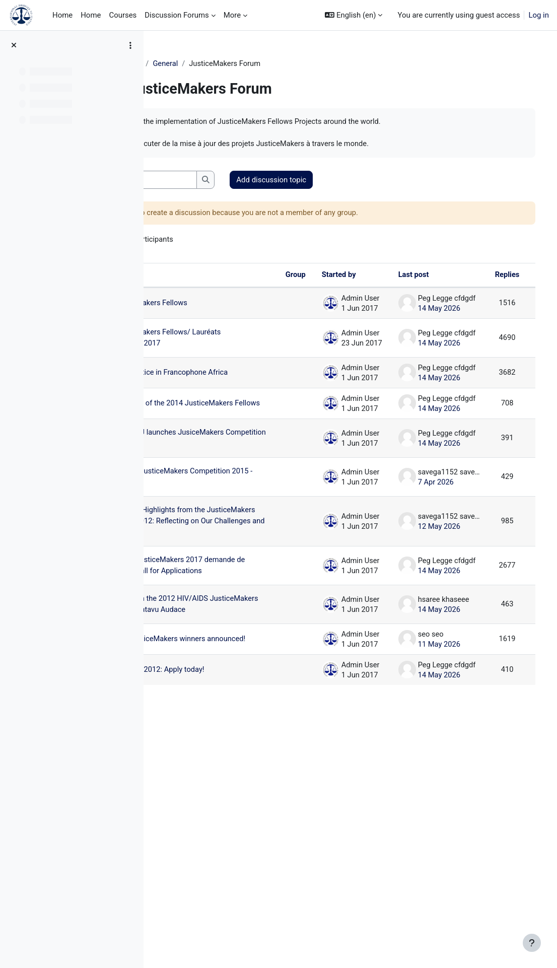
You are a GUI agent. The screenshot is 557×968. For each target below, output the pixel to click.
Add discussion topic (361, 180)
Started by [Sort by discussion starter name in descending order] (323, 276)
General (226, 63)
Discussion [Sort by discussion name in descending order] (194, 276)
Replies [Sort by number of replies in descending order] (492, 276)
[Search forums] (232, 181)
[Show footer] (532, 943)
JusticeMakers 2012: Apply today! (218, 904)
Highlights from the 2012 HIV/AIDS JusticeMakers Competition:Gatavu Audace (216, 798)
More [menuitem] (232, 15)
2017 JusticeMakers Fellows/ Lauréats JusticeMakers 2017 (217, 354)
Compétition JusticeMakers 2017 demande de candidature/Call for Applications (217, 725)
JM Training (182, 63)
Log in (538, 15)
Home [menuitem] (62, 15)
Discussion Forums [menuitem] (176, 15)
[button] (353, 15)
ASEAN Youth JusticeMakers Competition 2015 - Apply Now (215, 572)
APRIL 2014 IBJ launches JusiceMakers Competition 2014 (213, 511)
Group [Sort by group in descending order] (279, 276)
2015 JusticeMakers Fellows (217, 309)
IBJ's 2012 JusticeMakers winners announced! (216, 859)
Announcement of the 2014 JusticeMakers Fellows (213, 449)
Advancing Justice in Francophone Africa (218, 398)
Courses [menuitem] (122, 15)
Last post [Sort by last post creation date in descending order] (398, 276)
